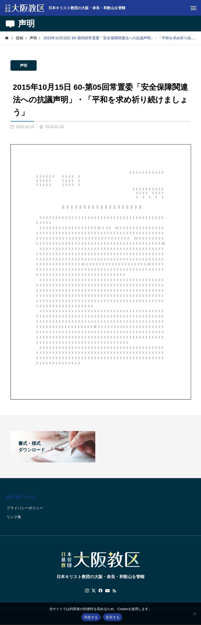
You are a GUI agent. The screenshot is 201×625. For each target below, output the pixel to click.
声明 (23, 65)
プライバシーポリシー (25, 508)
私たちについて (21, 497)
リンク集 (14, 517)
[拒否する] (194, 613)
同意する (91, 617)
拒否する (113, 617)
